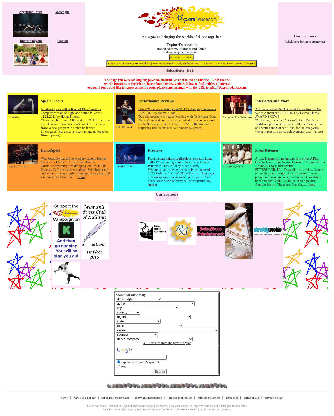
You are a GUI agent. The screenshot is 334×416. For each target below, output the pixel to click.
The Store (206, 63)
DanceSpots (50, 150)
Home (173, 57)
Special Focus (52, 101)
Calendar (219, 63)
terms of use (251, 397)
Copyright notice (187, 63)
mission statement (209, 397)
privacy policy (273, 397)
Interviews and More (272, 101)
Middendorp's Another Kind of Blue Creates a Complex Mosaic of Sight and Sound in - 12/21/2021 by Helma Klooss (71, 112)
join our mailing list (180, 397)
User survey (234, 63)
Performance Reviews (156, 101)
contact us (232, 397)
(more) (55, 135)
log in (190, 70)
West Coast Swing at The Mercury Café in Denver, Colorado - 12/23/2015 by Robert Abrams (74, 160)
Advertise (250, 63)
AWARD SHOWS (267, 116)
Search (189, 57)
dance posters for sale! (115, 397)
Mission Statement (164, 63)
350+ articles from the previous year (167, 343)
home (64, 397)
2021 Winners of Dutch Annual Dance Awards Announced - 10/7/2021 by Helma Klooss (288, 111)
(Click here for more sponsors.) (305, 41)
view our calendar (84, 397)
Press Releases (266, 150)
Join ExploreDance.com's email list (129, 63)
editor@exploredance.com (227, 87)
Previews (155, 150)
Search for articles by (131, 295)
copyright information (148, 397)
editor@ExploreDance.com (181, 52)
